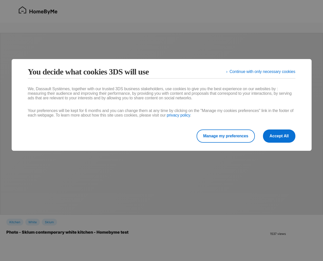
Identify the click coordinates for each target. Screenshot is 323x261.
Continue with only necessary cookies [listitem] (262, 71)
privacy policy (178, 115)
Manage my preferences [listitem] (225, 136)
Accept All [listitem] (279, 136)
